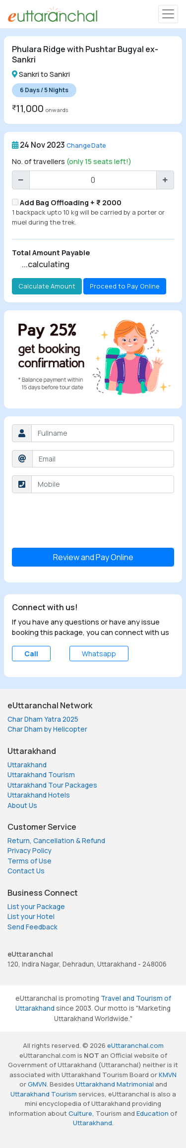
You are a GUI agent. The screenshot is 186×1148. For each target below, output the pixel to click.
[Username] (102, 433)
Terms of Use (29, 861)
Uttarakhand (27, 764)
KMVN (168, 1074)
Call (31, 653)
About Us (22, 805)
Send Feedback (32, 926)
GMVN (37, 1084)
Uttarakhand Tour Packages (52, 785)
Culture (80, 1113)
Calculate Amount (46, 286)
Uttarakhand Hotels (38, 795)
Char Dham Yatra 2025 (42, 719)
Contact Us (26, 870)
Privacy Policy (29, 850)
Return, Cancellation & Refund (56, 840)
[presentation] (87, 520)
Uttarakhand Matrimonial (115, 1084)
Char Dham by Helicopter (47, 729)
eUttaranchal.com (135, 1045)
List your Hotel (31, 916)
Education (152, 1113)
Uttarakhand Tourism (41, 774)
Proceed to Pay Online (125, 286)
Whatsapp (99, 653)
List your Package (36, 906)
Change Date (86, 145)
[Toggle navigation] (168, 14)
